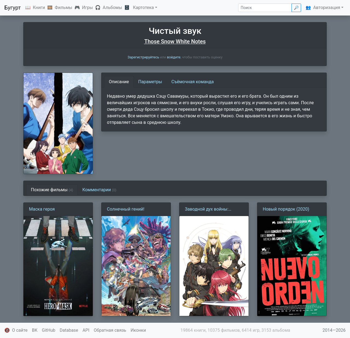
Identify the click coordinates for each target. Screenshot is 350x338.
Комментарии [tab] (99, 189)
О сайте (20, 330)
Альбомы (112, 7)
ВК (34, 330)
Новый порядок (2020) (286, 209)
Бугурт (12, 7)
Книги (39, 7)
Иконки (138, 330)
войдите (173, 57)
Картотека (143, 7)
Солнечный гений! (125, 209)
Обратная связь (110, 330)
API (86, 330)
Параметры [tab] (150, 81)
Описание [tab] (119, 81)
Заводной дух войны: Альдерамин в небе (206, 210)
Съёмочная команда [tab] (192, 81)
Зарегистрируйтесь (143, 57)
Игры (87, 7)
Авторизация (326, 7)
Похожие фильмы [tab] (52, 189)
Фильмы (63, 7)
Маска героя (42, 209)
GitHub (48, 330)
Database (69, 330)
